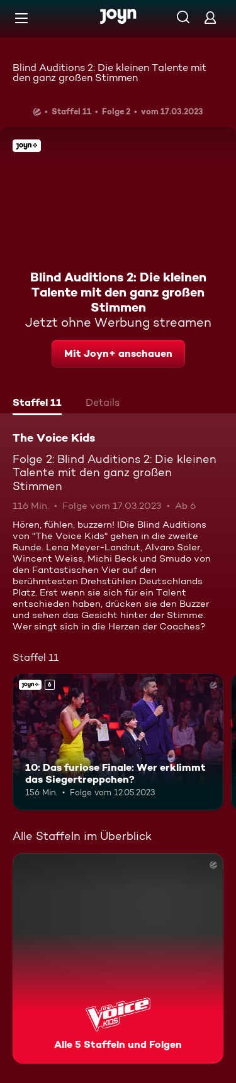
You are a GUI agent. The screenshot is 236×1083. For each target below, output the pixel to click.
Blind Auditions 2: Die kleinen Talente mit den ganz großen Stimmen (109, 73)
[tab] (37, 404)
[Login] (210, 17)
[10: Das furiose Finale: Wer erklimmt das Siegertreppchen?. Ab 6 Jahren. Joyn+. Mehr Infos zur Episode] (118, 741)
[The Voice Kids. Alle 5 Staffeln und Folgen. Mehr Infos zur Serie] (118, 958)
